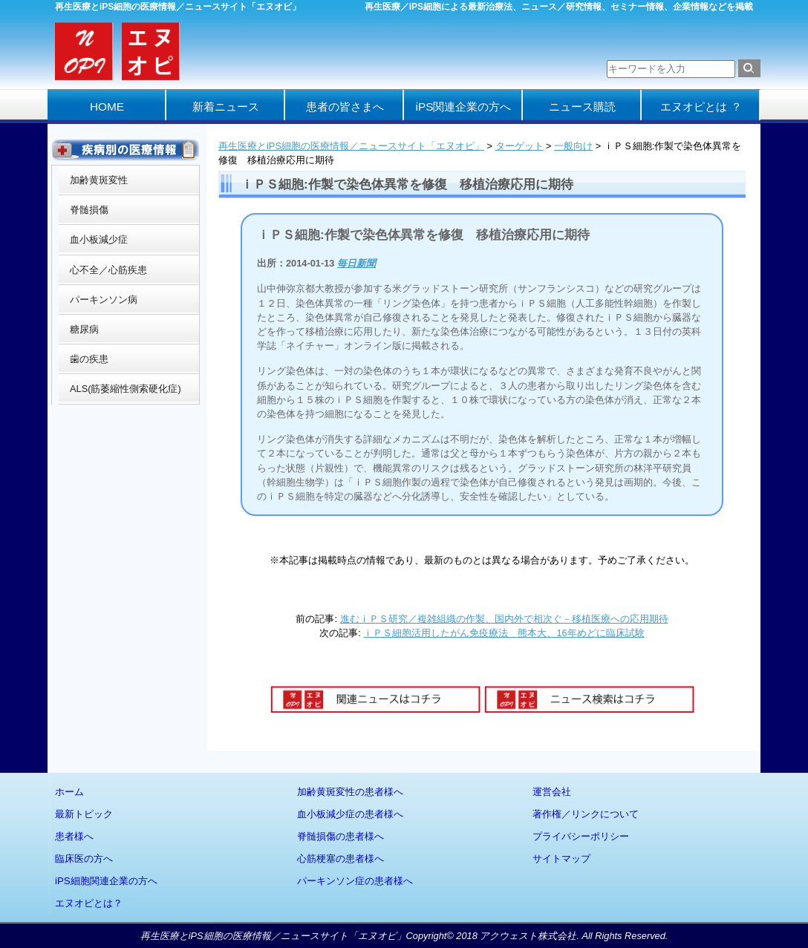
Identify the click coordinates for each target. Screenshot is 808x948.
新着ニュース (225, 106)
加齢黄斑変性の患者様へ (350, 791)
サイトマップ (561, 858)
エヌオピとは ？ (700, 106)
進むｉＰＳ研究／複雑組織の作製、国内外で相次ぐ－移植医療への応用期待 (504, 618)
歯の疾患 (89, 359)
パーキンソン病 (103, 299)
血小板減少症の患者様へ (350, 814)
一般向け (573, 145)
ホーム (69, 791)
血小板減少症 (99, 239)
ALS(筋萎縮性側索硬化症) (125, 388)
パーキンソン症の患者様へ (355, 880)
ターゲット (519, 145)
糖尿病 (84, 329)
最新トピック (84, 814)
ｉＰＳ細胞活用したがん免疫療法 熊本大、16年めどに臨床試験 (503, 632)
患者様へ (74, 836)
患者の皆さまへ (345, 106)
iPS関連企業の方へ (464, 106)
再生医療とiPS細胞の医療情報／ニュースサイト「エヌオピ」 (351, 145)
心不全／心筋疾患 (108, 269)
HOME (107, 106)
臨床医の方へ (84, 858)
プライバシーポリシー (580, 836)
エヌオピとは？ (89, 903)
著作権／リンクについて (585, 814)
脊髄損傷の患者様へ (340, 836)
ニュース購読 (582, 106)
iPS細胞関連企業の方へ (106, 880)
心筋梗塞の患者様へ (340, 858)
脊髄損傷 (89, 209)
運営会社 (551, 791)
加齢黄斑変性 (99, 180)
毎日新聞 (356, 263)
